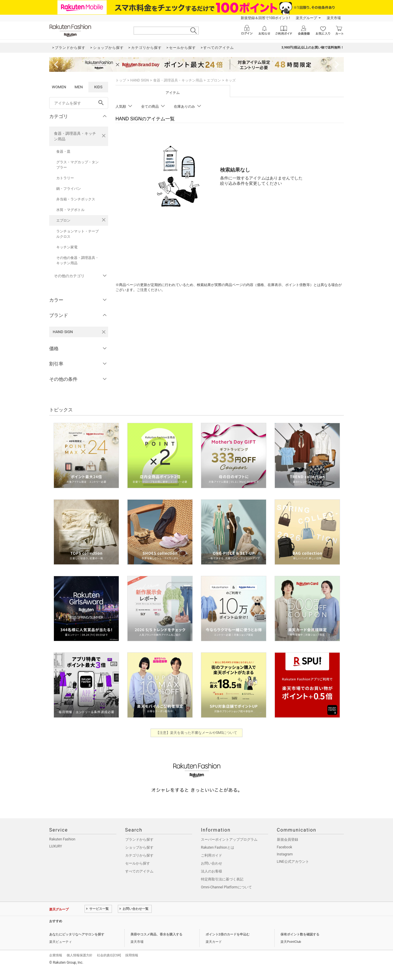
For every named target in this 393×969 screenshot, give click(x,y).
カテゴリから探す (139, 855)
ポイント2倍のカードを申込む (228, 934)
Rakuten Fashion (62, 839)
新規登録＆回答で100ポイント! (265, 18)
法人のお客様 (211, 871)
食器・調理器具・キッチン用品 (75, 136)
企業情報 (55, 955)
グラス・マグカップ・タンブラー (77, 164)
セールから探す (137, 863)
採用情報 (131, 955)
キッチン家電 (66, 247)
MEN (79, 87)
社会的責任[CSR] (109, 955)
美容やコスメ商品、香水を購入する (156, 934)
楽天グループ (306, 18)
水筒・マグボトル (70, 210)
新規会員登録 (287, 839)
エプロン (63, 220)
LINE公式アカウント (293, 862)
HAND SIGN (139, 80)
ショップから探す (139, 847)
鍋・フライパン (68, 189)
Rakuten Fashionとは (217, 847)
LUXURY (55, 846)
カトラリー (65, 178)
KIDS (98, 87)
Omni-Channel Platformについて (226, 887)
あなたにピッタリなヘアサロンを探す (76, 934)
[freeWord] (78, 103)
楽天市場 (334, 18)
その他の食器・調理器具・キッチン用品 (77, 260)
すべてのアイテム (139, 871)
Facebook (284, 847)
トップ (120, 80)
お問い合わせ (211, 863)
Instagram (285, 854)
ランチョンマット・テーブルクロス (77, 234)
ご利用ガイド (211, 855)
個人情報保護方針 (80, 955)
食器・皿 (63, 151)
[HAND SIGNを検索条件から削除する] (104, 332)
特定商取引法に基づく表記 (222, 879)
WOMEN (59, 87)
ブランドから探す (139, 839)
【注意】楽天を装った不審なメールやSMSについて (196, 733)
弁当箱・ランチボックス (75, 199)
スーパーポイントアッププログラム (229, 839)
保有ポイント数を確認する (299, 934)
